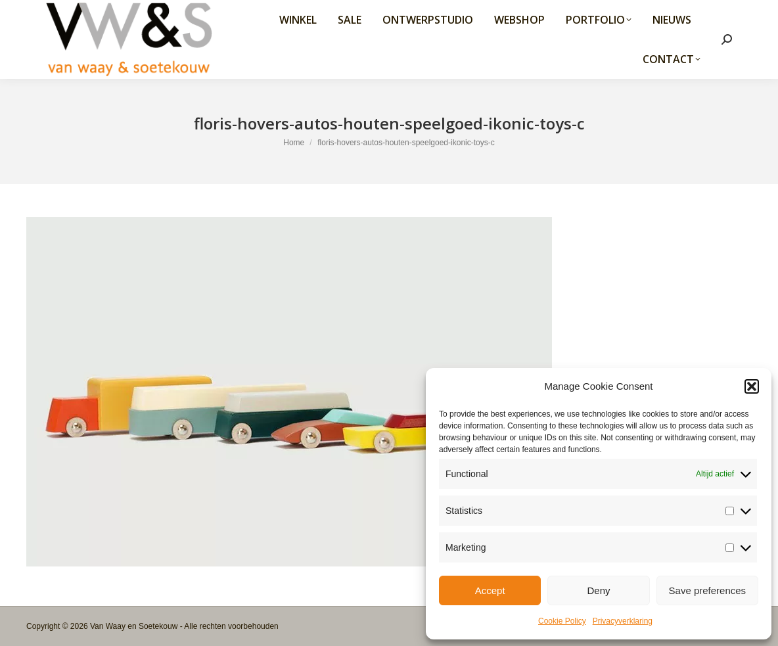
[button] (751, 386)
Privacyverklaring (622, 621)
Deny (598, 590)
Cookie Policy (562, 621)
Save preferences (707, 590)
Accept (490, 590)
